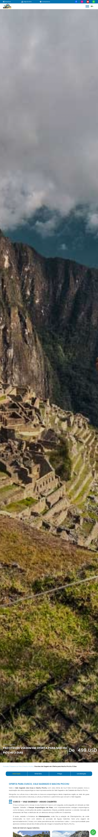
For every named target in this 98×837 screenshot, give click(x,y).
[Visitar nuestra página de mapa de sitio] (30, 2)
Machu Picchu (28, 766)
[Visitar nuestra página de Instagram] (82, 1)
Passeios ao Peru (16, 766)
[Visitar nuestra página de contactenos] (49, 2)
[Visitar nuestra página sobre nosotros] (12, 2)
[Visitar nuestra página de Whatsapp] (93, 1)
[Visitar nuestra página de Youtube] (87, 1)
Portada (6, 766)
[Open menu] (87, 6)
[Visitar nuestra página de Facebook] (76, 1)
